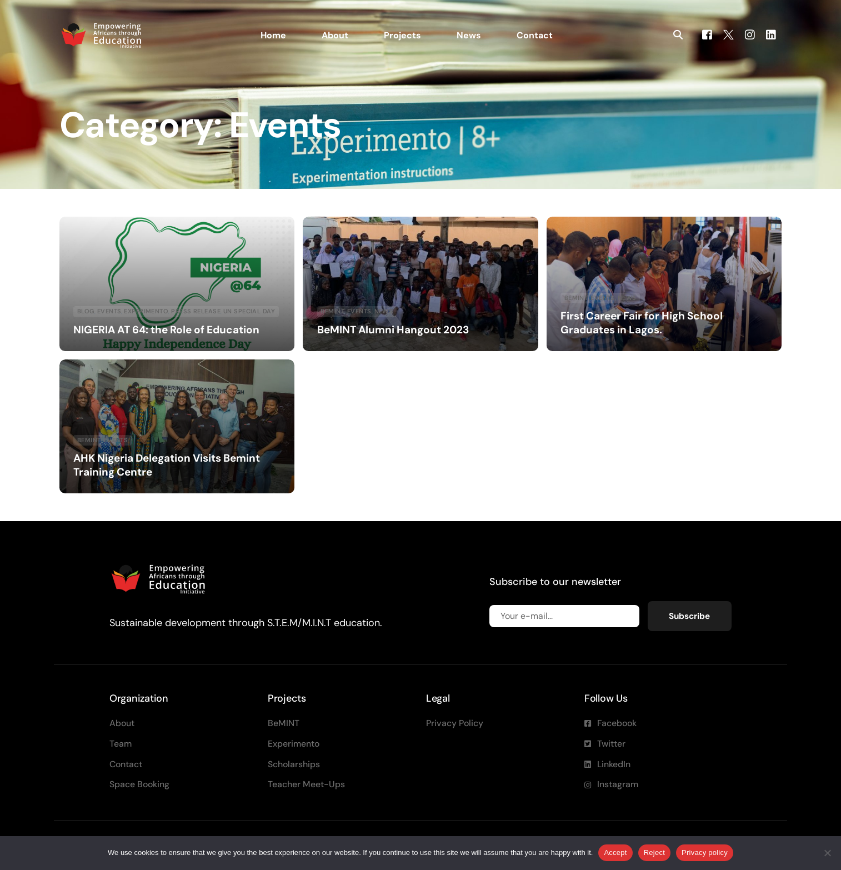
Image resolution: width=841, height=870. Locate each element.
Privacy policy (705, 852)
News (383, 311)
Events (109, 311)
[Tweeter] (728, 34)
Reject (654, 852)
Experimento (146, 311)
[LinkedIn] (771, 34)
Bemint (332, 311)
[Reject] (827, 852)
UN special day (249, 311)
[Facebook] (707, 34)
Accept (615, 852)
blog (85, 311)
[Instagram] (749, 34)
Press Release (196, 311)
